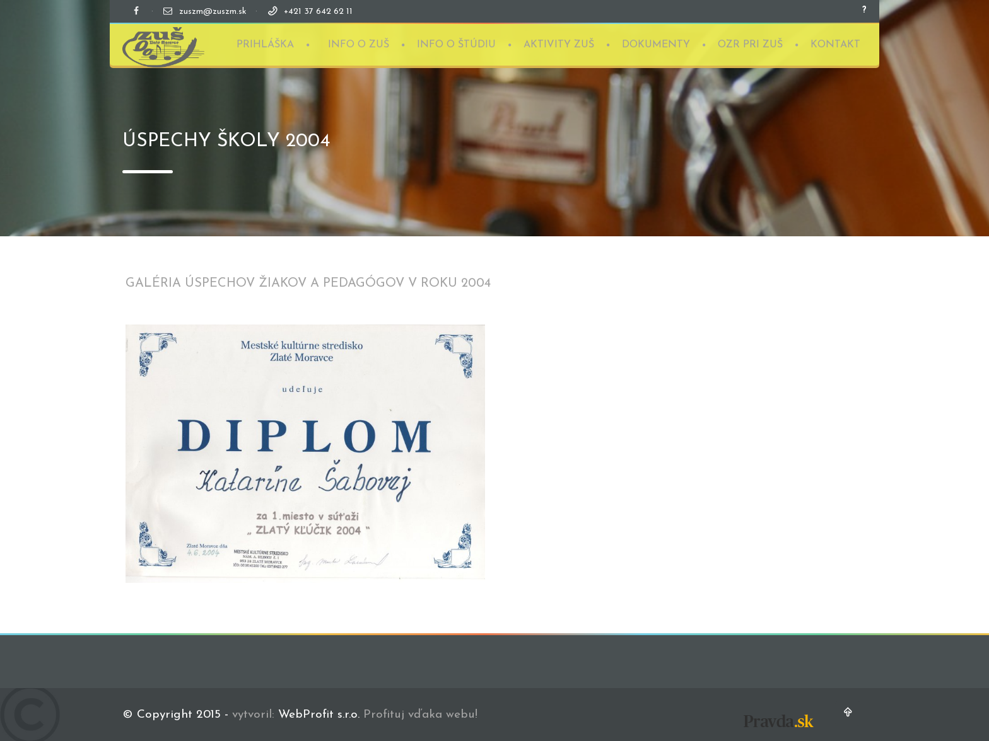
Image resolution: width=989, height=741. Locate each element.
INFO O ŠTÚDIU (456, 44)
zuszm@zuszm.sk (213, 11)
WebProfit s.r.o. (319, 715)
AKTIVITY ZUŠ (559, 44)
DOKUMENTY (656, 44)
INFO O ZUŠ (358, 44)
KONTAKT (835, 44)
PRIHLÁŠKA (265, 44)
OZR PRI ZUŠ (750, 44)
